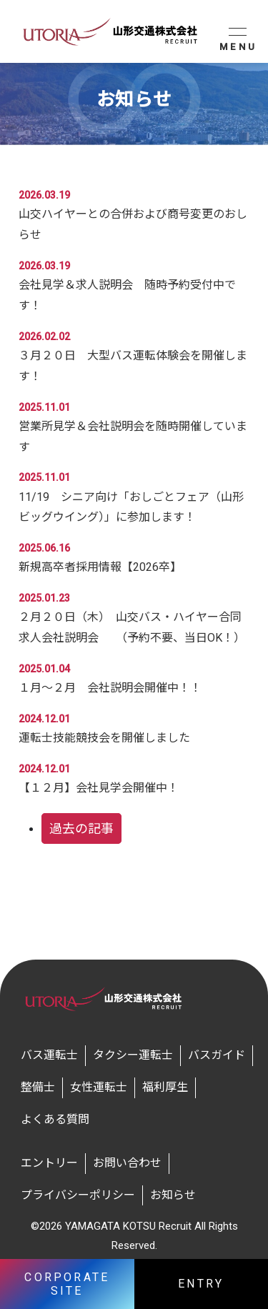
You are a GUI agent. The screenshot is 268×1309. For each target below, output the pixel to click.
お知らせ (173, 1195)
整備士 (38, 1087)
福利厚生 (165, 1087)
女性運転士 (98, 1087)
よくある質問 (55, 1119)
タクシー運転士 (133, 1055)
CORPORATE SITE (66, 1284)
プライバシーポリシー (78, 1195)
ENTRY (201, 1283)
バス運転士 (49, 1055)
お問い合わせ (127, 1163)
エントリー (49, 1163)
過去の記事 (81, 828)
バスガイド (216, 1055)
